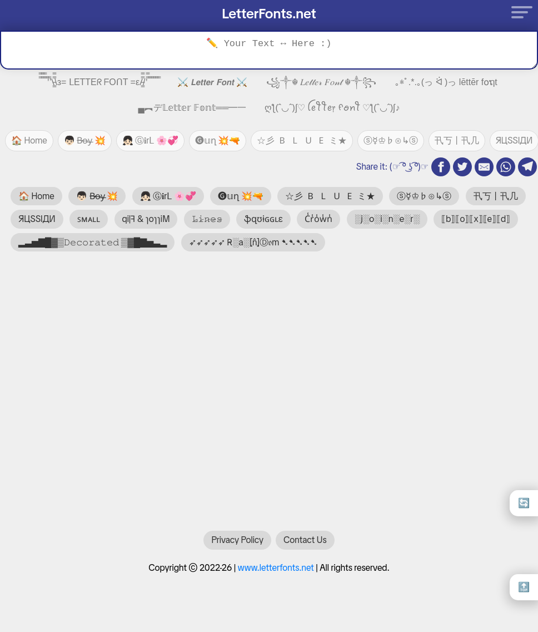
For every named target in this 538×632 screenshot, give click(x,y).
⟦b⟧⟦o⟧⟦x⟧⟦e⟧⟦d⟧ (475, 219)
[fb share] (440, 166)
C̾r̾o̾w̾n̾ (318, 219)
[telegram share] (527, 166)
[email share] (484, 166)
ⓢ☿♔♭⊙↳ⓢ (390, 140)
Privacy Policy (237, 545)
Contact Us (304, 545)
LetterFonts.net (269, 13)
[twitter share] (462, 166)
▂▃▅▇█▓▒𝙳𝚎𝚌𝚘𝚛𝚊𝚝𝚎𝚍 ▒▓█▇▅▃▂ (92, 242)
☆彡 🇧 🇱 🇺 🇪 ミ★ (301, 140)
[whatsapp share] (505, 166)
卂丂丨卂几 (457, 140)
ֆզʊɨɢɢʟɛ (263, 219)
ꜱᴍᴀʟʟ (88, 219)
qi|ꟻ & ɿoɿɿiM (146, 219)
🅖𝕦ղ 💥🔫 (218, 140)
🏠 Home (29, 140)
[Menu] (518, 12)
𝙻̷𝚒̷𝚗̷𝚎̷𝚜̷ (207, 219)
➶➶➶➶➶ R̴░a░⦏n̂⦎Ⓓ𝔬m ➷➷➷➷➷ (253, 242)
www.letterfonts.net (276, 573)
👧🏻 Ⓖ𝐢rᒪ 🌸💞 (150, 140)
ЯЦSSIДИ (37, 219)
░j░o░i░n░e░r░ (387, 219)
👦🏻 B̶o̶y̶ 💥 (85, 140)
